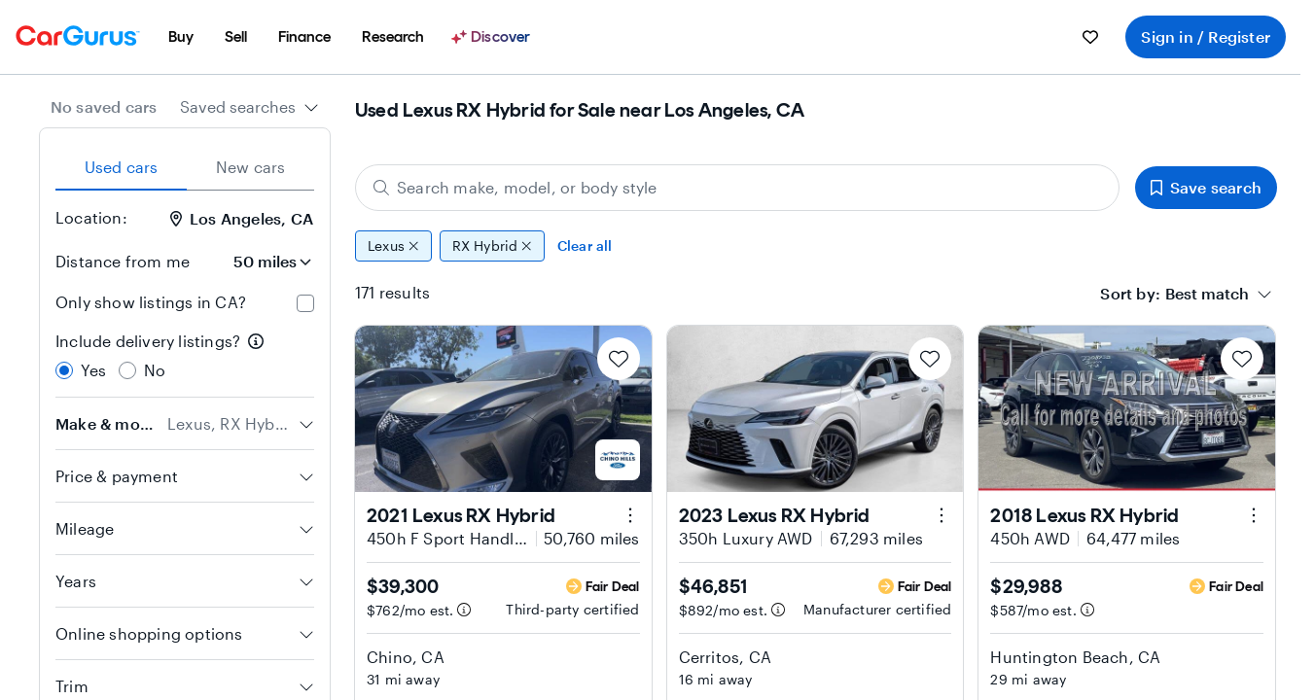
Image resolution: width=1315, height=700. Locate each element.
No (154, 370)
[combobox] (249, 107)
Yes (94, 370)
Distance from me (122, 261)
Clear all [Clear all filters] (585, 245)
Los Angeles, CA (241, 218)
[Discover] (493, 37)
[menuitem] (181, 37)
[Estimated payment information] (464, 609)
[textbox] (1207, 293)
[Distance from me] (259, 261)
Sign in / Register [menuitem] (1205, 36)
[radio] (64, 370)
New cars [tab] (251, 167)
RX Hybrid (492, 246)
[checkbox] (305, 303)
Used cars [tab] (122, 167)
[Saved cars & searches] (1090, 37)
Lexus (393, 246)
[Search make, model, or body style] (737, 187)
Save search (1206, 187)
